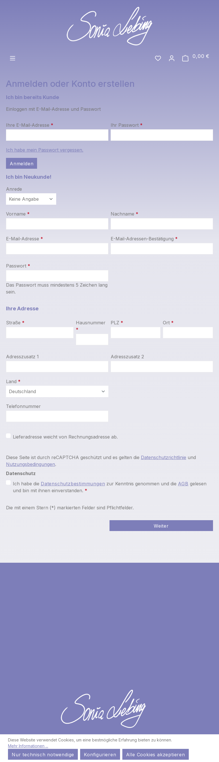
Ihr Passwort (127, 125)
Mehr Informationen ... (28, 745)
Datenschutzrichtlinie (163, 457)
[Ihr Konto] (172, 57)
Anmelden (21, 163)
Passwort (18, 266)
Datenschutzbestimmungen (73, 483)
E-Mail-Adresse (24, 239)
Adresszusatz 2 (127, 356)
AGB (183, 483)
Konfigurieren (100, 754)
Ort (168, 322)
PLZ (117, 322)
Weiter (161, 526)
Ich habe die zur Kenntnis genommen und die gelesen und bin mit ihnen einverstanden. (109, 486)
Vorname (18, 214)
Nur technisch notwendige (43, 754)
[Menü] (12, 57)
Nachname (124, 214)
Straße (15, 322)
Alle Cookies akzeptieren (155, 754)
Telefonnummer (23, 406)
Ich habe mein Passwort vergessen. (44, 150)
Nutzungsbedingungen (30, 464)
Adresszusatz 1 (22, 356)
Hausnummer (91, 326)
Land (13, 381)
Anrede (14, 189)
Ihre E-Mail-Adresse (29, 125)
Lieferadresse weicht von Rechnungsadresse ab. (65, 437)
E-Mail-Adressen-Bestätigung (144, 239)
